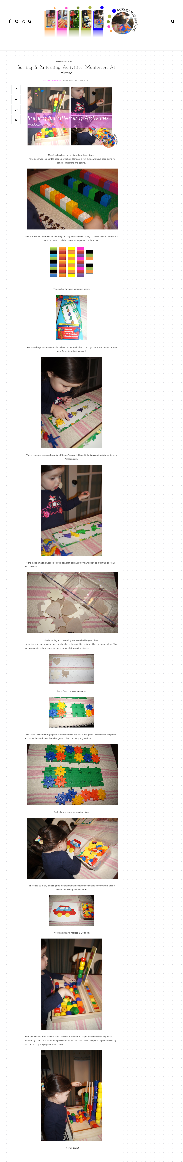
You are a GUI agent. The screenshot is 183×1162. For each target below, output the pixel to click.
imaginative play (64, 61)
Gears (80, 691)
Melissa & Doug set (80, 932)
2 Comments (82, 80)
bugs (92, 455)
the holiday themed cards (75, 889)
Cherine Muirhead (52, 80)
